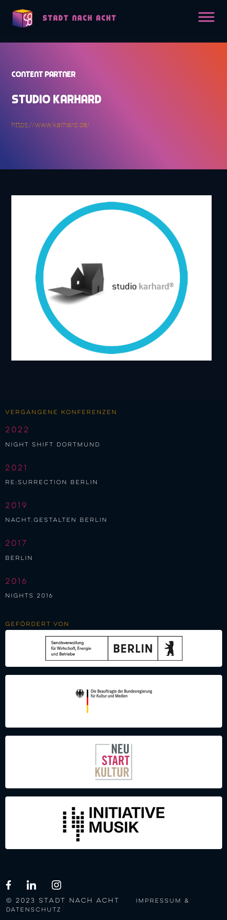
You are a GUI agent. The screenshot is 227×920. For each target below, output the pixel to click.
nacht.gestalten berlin (56, 520)
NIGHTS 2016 (29, 595)
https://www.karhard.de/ (50, 124)
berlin (19, 558)
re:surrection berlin (51, 482)
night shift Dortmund (52, 444)
